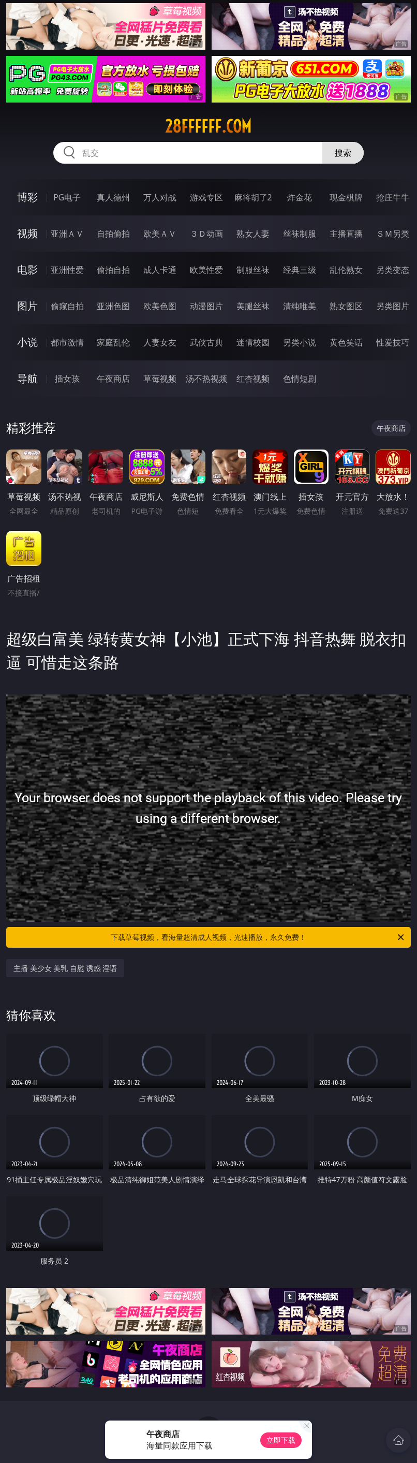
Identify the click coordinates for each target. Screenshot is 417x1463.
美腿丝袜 (253, 306)
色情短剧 (299, 378)
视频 (27, 233)
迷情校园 (253, 342)
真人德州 (113, 197)
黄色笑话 (346, 342)
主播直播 (346, 233)
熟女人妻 (253, 233)
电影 (27, 270)
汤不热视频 (206, 378)
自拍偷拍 (113, 233)
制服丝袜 (253, 270)
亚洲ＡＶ (67, 233)
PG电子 (67, 197)
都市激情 (67, 342)
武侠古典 (206, 342)
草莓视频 (159, 378)
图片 (27, 306)
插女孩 (67, 378)
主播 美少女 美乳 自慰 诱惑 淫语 (65, 968)
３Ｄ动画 (206, 233)
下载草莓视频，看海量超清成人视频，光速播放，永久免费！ (258, 937)
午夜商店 (113, 378)
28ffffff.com (208, 126)
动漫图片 (206, 306)
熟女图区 (346, 306)
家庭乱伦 (113, 342)
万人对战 (159, 197)
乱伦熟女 (346, 270)
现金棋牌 (346, 197)
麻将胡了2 (253, 197)
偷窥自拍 (67, 306)
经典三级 (299, 270)
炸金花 (299, 197)
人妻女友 (159, 342)
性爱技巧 (392, 342)
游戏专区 (206, 197)
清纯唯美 (299, 306)
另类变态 (392, 270)
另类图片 (392, 306)
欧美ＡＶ (159, 233)
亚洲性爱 (67, 270)
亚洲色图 (113, 306)
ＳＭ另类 (392, 233)
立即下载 (280, 1440)
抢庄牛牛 (392, 197)
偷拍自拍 (113, 270)
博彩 (27, 197)
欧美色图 (159, 306)
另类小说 (299, 342)
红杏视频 (253, 378)
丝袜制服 (299, 233)
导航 (27, 378)
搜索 (343, 152)
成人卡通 (159, 270)
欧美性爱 (206, 270)
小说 (27, 342)
